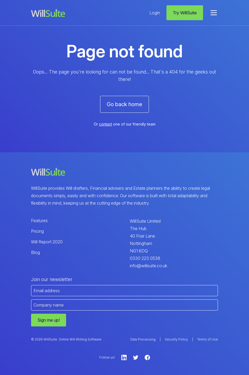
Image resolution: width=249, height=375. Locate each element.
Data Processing (143, 339)
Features (39, 220)
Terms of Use (207, 339)
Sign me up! (48, 320)
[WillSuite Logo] (48, 12)
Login (154, 12)
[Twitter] (135, 357)
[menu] (213, 12)
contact (105, 124)
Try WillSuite (185, 12)
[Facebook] (147, 357)
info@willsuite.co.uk (148, 265)
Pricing (37, 231)
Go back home (124, 104)
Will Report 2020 (47, 241)
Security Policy (176, 339)
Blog (35, 252)
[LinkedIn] (124, 357)
